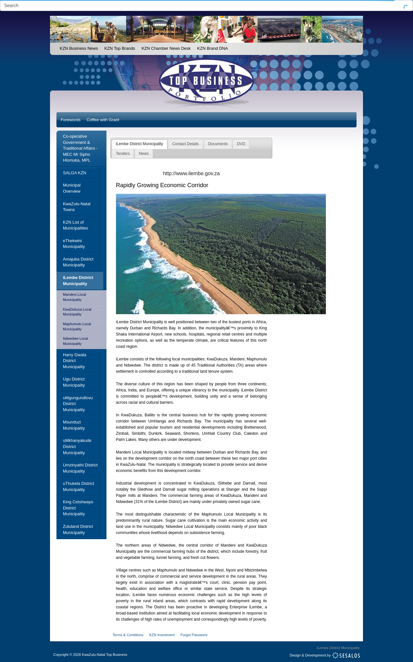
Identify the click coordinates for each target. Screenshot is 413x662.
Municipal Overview (72, 188)
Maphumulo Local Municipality (77, 326)
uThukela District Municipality (78, 486)
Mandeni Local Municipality (74, 297)
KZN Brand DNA (212, 48)
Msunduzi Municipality (74, 425)
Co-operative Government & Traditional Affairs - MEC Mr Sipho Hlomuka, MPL (80, 148)
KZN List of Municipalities (75, 225)
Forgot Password (193, 635)
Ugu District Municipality (74, 382)
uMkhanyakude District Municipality (77, 446)
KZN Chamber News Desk (166, 48)
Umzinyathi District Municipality (80, 468)
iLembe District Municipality (78, 280)
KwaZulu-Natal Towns (76, 206)
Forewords (70, 119)
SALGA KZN (74, 172)
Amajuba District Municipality (78, 262)
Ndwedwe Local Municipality (75, 341)
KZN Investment (162, 635)
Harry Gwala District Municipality (74, 360)
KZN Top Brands (119, 48)
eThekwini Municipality (74, 243)
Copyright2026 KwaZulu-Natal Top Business (90, 655)
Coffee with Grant (102, 119)
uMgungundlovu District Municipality (78, 403)
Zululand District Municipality (78, 529)
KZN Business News (79, 48)
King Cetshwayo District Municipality (78, 507)
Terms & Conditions (128, 635)
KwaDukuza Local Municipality (77, 311)
